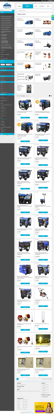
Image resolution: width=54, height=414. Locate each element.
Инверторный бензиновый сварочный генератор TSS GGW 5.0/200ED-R (24, 158)
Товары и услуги (27, 6)
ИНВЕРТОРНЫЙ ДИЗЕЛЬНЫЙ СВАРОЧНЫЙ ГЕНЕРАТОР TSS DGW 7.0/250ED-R (41, 277)
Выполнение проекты (4, 58)
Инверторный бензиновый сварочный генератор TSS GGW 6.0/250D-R (42, 182)
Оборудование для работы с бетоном (6, 32)
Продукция (3, 14)
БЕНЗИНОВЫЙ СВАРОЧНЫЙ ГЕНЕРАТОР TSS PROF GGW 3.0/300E (25, 112)
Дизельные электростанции (6, 16)
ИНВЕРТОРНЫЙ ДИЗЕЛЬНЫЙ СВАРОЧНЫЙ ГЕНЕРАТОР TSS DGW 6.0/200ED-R (41, 229)
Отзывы (2, 52)
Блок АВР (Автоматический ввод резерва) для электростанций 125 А (43, 370)
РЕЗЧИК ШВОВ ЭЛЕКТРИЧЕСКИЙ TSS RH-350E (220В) (43, 301)
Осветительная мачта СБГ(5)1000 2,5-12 (42, 346)
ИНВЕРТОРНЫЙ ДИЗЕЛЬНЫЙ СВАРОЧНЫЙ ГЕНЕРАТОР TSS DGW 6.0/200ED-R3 (23, 301)
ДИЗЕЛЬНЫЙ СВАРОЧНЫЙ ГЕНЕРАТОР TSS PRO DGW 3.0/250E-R (24, 229)
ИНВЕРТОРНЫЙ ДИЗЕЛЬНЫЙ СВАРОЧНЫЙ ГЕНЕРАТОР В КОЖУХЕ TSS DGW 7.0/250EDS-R (24, 277)
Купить (25, 117)
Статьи (2, 56)
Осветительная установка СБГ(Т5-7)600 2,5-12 (24, 347)
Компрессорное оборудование (4, 35)
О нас (36, 6)
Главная (19, 6)
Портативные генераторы (6, 20)
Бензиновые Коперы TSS (5, 44)
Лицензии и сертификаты (5, 54)
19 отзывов (44, 0)
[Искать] (13, 10)
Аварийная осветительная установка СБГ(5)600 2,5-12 (24, 324)
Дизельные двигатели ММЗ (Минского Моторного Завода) (6, 48)
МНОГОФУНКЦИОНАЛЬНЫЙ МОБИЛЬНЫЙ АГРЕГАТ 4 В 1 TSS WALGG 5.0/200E (43, 206)
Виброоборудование (5, 29)
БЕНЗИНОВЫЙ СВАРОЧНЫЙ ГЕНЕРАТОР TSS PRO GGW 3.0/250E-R (42, 135)
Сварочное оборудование (6, 22)
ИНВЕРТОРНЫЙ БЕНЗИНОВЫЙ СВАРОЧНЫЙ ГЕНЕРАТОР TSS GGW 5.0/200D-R (41, 158)
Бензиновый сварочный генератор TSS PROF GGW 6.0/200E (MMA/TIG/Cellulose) (42, 112)
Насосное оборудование (5, 27)
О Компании (3, 50)
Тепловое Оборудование (5, 18)
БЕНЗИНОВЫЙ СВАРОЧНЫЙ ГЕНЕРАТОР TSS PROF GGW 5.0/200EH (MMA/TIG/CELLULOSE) (25, 135)
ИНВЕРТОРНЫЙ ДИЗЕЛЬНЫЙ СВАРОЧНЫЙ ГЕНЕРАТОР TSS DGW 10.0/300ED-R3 (41, 253)
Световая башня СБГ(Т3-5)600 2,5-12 (42, 323)
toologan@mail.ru (4, 119)
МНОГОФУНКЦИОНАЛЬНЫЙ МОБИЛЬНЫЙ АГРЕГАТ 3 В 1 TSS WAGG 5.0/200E (24, 206)
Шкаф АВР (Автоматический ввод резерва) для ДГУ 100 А (23, 370)
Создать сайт (2, 0)
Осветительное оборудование (4, 38)
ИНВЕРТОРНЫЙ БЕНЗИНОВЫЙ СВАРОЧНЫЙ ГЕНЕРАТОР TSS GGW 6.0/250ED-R (23, 182)
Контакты (42, 6)
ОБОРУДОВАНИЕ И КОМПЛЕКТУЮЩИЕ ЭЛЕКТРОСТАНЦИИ (4, 41)
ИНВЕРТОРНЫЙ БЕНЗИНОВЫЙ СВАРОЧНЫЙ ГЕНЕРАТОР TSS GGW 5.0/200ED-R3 (23, 253)
